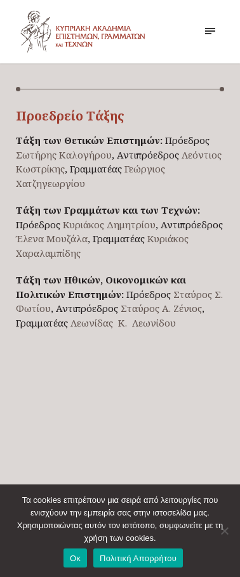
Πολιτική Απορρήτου (138, 558)
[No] (224, 530)
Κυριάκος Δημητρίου (109, 224)
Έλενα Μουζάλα (52, 238)
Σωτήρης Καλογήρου (64, 154)
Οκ (75, 558)
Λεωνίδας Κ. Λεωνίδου (123, 322)
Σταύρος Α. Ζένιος (161, 308)
